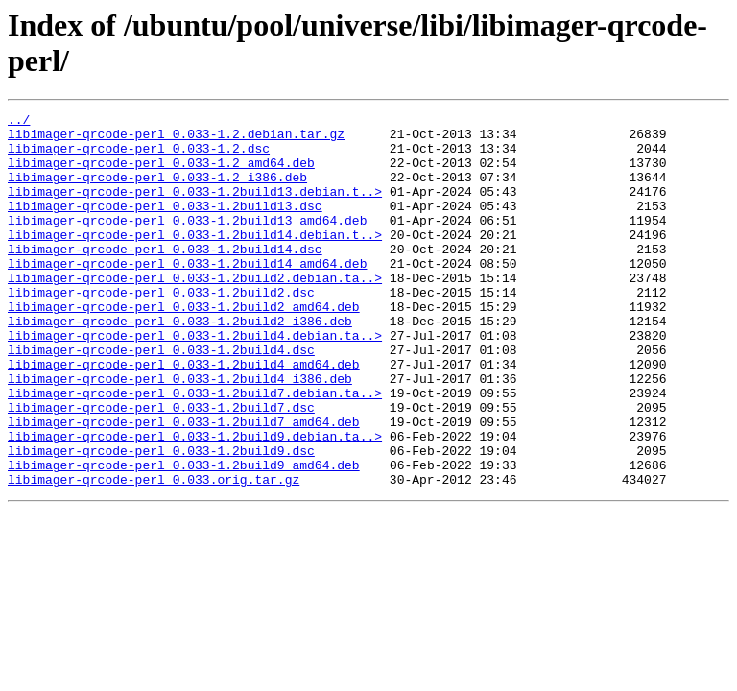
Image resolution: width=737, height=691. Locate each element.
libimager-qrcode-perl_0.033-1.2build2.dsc (161, 329)
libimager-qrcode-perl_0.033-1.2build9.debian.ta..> (195, 502)
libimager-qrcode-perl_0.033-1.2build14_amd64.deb (187, 294)
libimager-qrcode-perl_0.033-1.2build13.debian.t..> (195, 208)
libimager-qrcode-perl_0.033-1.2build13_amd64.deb (187, 242)
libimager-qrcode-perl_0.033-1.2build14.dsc (165, 277)
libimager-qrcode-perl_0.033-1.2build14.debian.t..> (195, 260)
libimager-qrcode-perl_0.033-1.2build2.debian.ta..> (195, 312)
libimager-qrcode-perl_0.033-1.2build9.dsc (161, 519)
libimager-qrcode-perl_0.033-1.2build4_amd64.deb (184, 415)
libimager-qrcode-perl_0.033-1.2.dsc (139, 156)
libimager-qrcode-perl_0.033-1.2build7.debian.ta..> (195, 450)
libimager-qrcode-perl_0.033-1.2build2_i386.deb (180, 363)
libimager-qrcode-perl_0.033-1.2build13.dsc (165, 225)
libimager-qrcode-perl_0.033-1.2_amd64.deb (161, 173)
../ (19, 122)
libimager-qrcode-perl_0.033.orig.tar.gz (153, 553)
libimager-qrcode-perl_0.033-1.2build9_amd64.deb (184, 536)
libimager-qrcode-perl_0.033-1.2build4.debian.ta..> (195, 381)
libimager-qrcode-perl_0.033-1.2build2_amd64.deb (184, 346)
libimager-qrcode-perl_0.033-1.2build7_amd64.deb (184, 484)
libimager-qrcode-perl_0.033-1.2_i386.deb (157, 191)
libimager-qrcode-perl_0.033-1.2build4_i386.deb (180, 432)
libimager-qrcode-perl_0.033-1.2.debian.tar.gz (176, 139)
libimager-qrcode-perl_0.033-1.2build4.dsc (161, 398)
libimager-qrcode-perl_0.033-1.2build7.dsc (161, 467)
